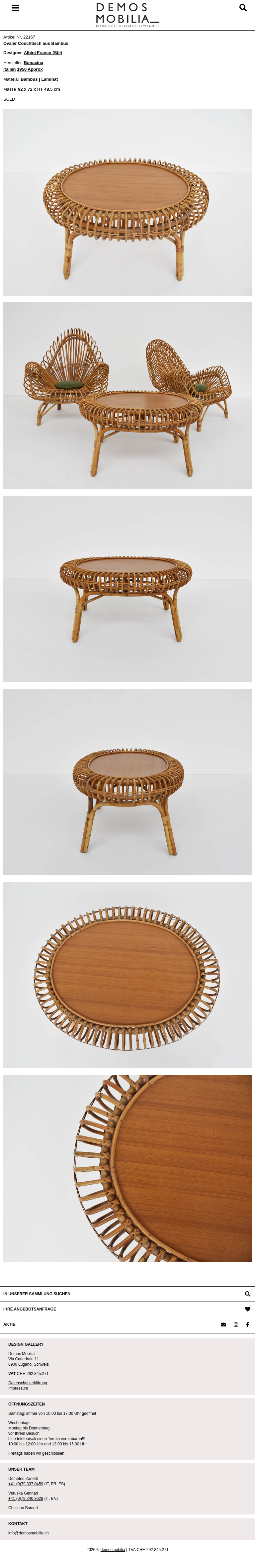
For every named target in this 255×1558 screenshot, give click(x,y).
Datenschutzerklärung (27, 1383)
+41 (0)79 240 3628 (25, 1498)
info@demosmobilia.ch (28, 1533)
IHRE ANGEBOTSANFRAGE (29, 1309)
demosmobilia (113, 1549)
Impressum (18, 1388)
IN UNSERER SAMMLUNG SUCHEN (36, 1294)
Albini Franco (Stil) (43, 52)
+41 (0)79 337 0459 (25, 1484)
